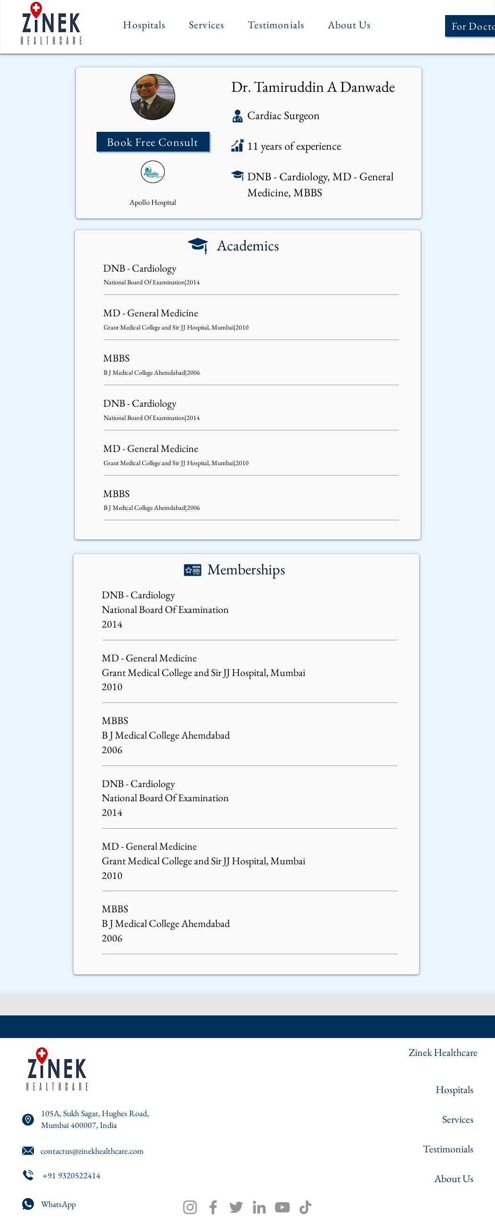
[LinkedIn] (259, 1207)
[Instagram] (190, 1207)
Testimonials (448, 1149)
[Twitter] (236, 1207)
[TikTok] (305, 1207)
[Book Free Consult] (153, 142)
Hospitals (454, 1089)
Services (457, 1119)
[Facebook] (213, 1207)
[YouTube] (282, 1207)
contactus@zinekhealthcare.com (92, 1150)
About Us (453, 1178)
